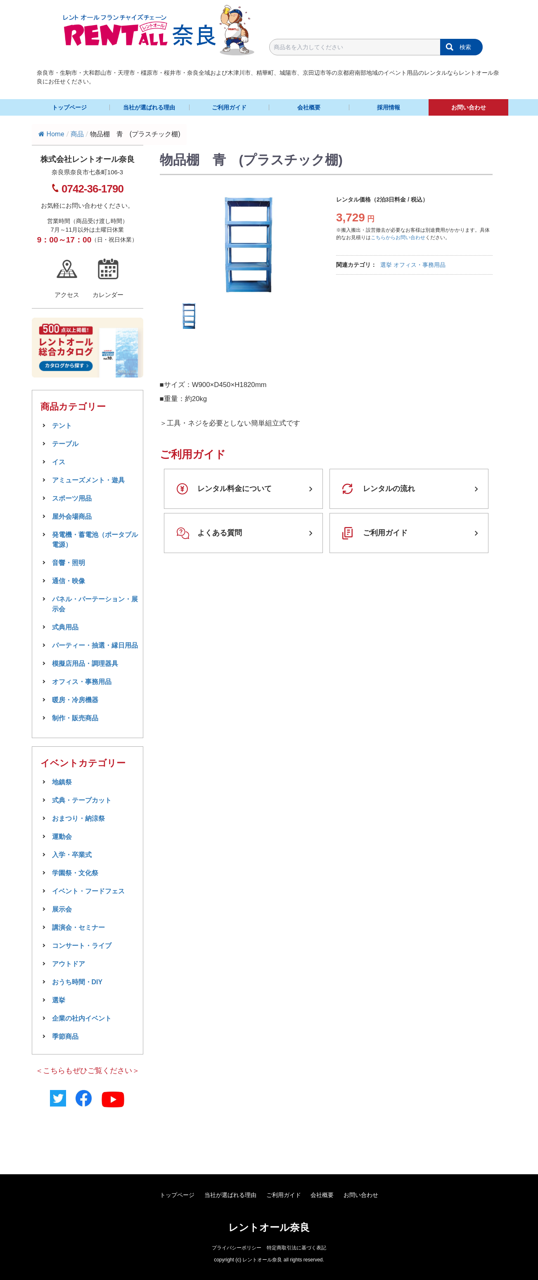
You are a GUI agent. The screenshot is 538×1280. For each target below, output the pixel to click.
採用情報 (388, 107)
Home (51, 134)
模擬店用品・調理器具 (85, 663)
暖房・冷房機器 (75, 699)
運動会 (62, 836)
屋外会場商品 (72, 516)
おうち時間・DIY (77, 982)
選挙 (386, 264)
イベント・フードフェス (88, 891)
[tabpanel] (247, 244)
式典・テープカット (81, 800)
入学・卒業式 (72, 854)
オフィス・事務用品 (419, 264)
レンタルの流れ (389, 488)
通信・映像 (68, 580)
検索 (465, 47)
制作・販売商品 (75, 718)
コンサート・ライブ (81, 945)
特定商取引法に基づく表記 (296, 1248)
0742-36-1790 (92, 189)
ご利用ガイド (229, 107)
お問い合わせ (468, 107)
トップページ (69, 107)
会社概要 (308, 107)
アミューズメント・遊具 (88, 480)
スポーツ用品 (72, 498)
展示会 (62, 909)
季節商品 (65, 1036)
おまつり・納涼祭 (78, 818)
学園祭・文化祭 (75, 872)
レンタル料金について (234, 488)
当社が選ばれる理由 (149, 107)
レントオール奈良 (269, 1227)
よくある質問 (219, 533)
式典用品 (65, 627)
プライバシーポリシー (236, 1248)
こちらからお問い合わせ (398, 237)
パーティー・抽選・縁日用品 (95, 645)
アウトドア (68, 963)
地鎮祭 (62, 782)
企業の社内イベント (81, 1018)
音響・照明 (68, 562)
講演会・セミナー (78, 927)
